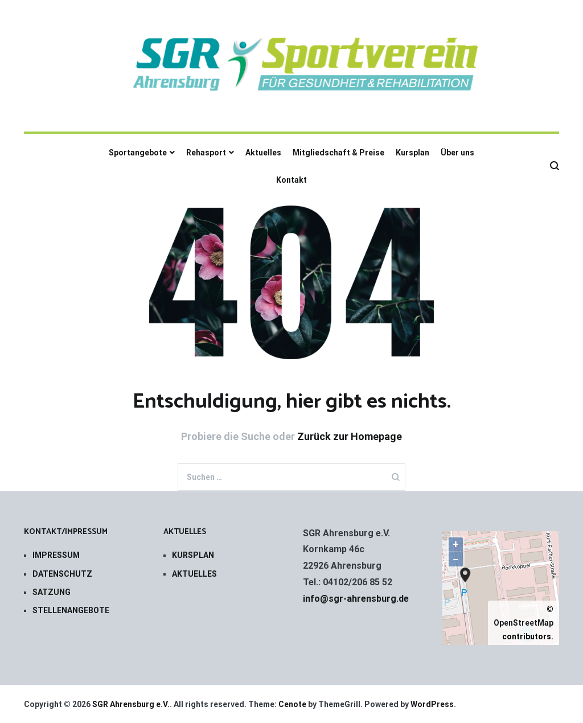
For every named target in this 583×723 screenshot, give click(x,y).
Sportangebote (138, 152)
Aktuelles (263, 152)
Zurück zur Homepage (349, 436)
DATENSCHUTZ (62, 573)
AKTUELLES (194, 573)
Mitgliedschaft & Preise (338, 152)
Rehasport (206, 152)
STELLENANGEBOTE (70, 610)
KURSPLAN (193, 555)
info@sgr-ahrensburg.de (356, 598)
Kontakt (291, 179)
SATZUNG (51, 592)
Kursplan (412, 152)
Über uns (457, 152)
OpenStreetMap (523, 622)
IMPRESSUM (56, 555)
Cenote (292, 704)
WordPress (432, 704)
